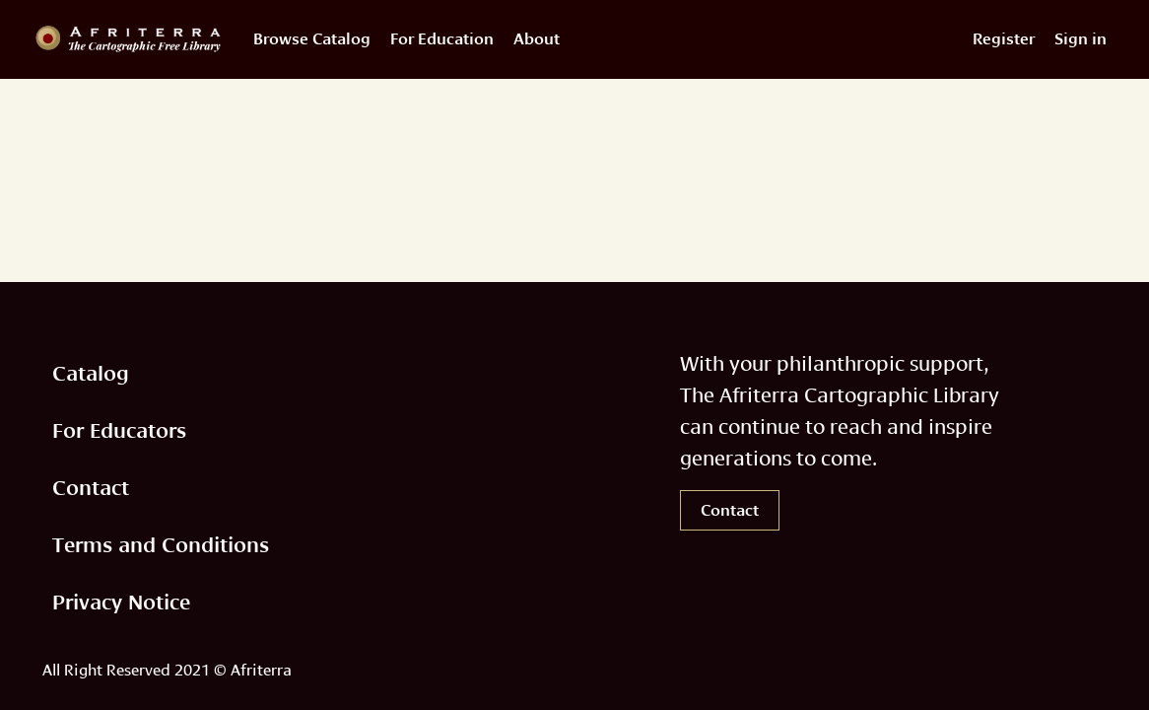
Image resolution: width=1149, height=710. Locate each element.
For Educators (119, 430)
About (536, 39)
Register (1004, 39)
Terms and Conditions (160, 544)
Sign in (1080, 39)
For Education (442, 39)
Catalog (90, 373)
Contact (90, 487)
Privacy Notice (121, 602)
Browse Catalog (312, 39)
